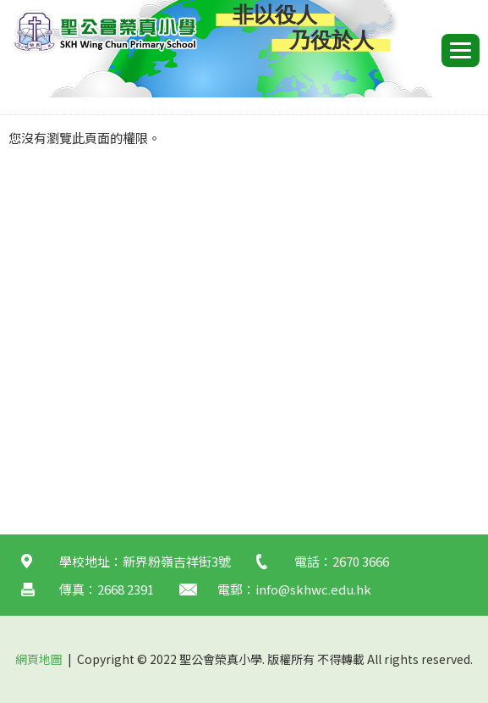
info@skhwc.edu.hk (313, 589)
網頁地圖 (39, 658)
